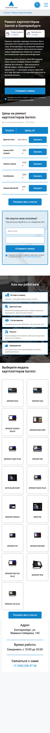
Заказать (37, 139)
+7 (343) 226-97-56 (25, 665)
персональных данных (26, 100)
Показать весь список (25, 201)
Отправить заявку (25, 90)
